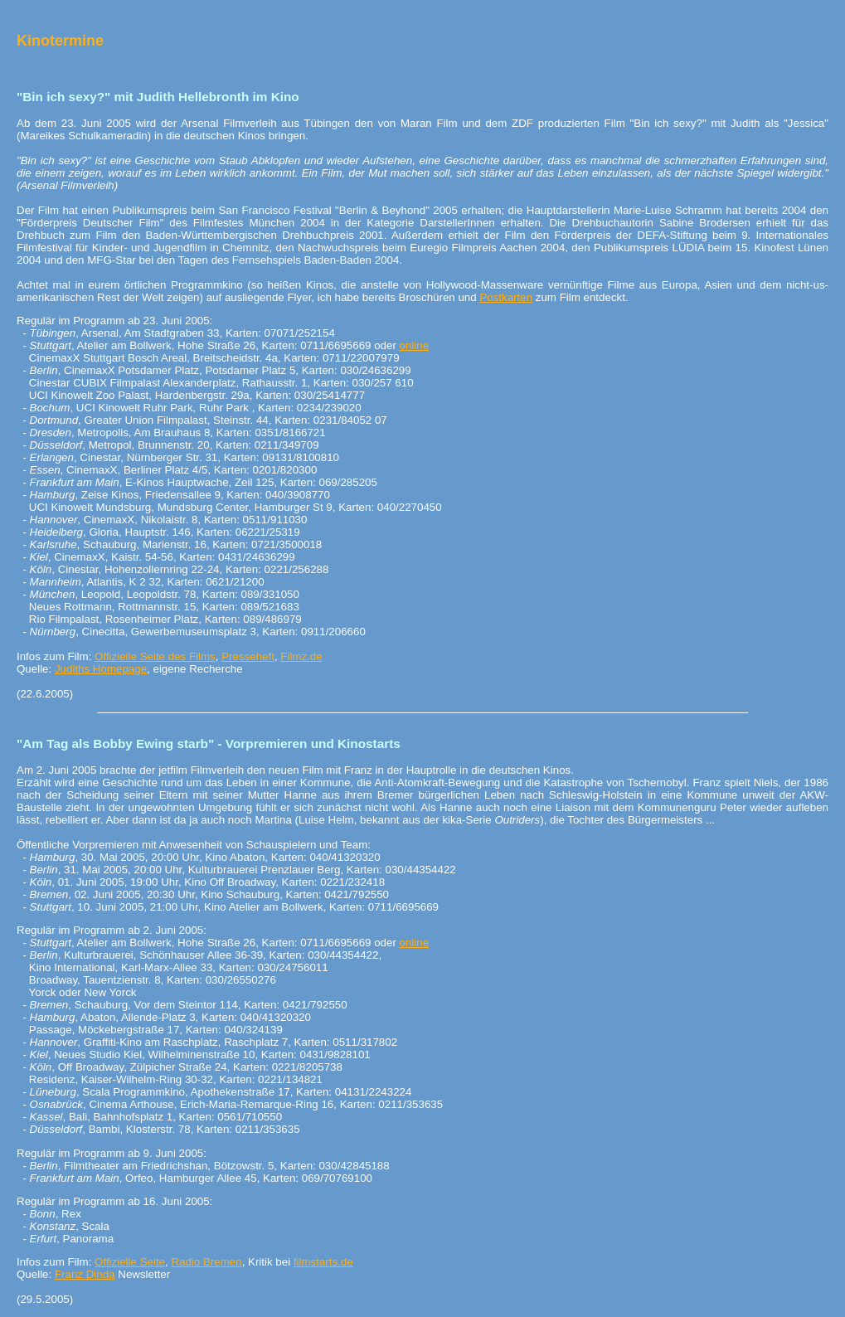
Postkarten (505, 297)
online (415, 345)
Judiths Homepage (101, 669)
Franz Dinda (85, 1274)
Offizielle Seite (130, 1262)
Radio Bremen (206, 1262)
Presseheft (247, 656)
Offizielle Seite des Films (155, 656)
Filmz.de (301, 656)
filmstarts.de (323, 1262)
